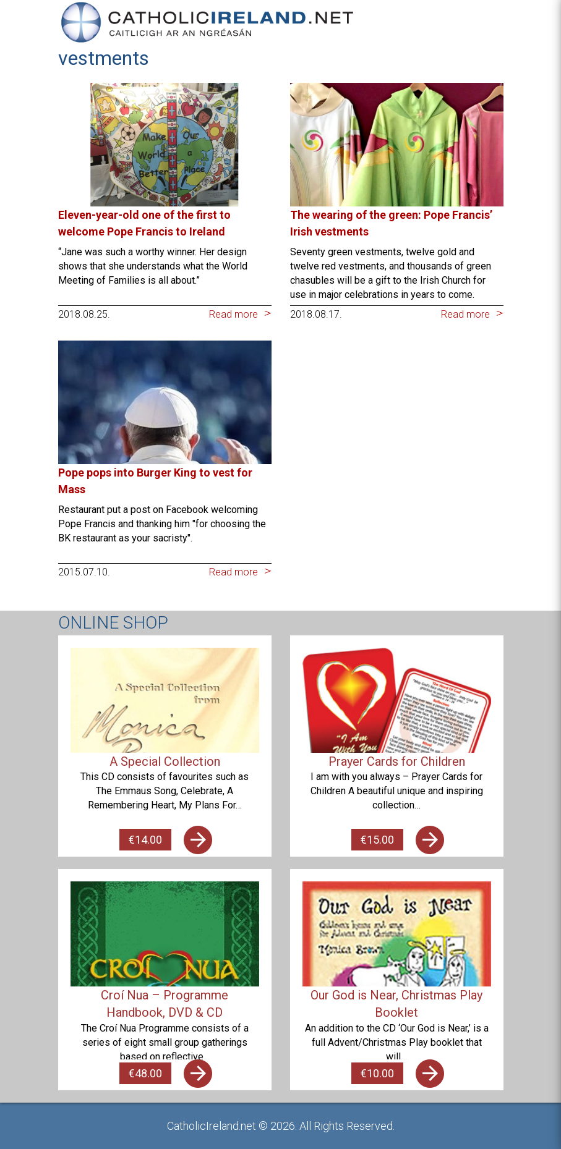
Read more (233, 314)
